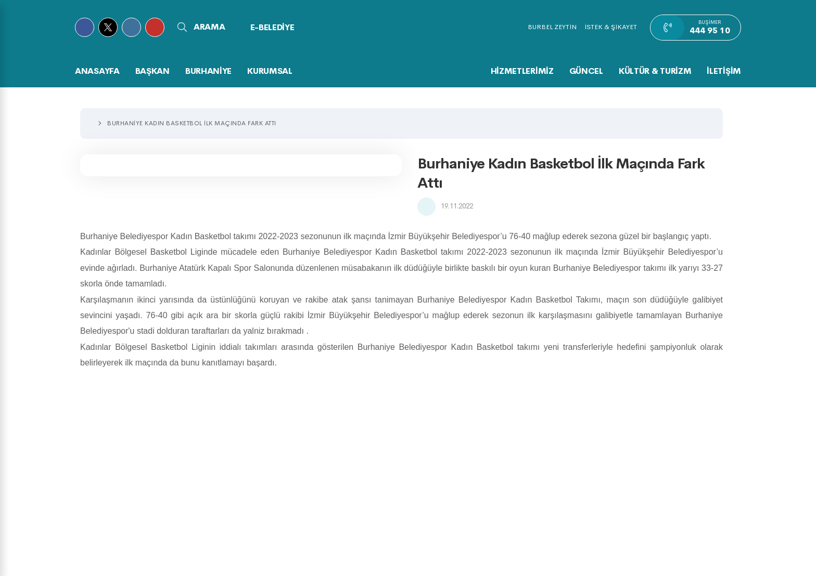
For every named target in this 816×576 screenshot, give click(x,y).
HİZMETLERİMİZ (522, 71)
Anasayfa (97, 71)
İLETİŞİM (724, 71)
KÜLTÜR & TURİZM (655, 71)
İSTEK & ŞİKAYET (610, 26)
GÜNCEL (586, 71)
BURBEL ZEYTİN (552, 26)
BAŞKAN (152, 71)
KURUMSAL (269, 71)
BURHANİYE (208, 71)
